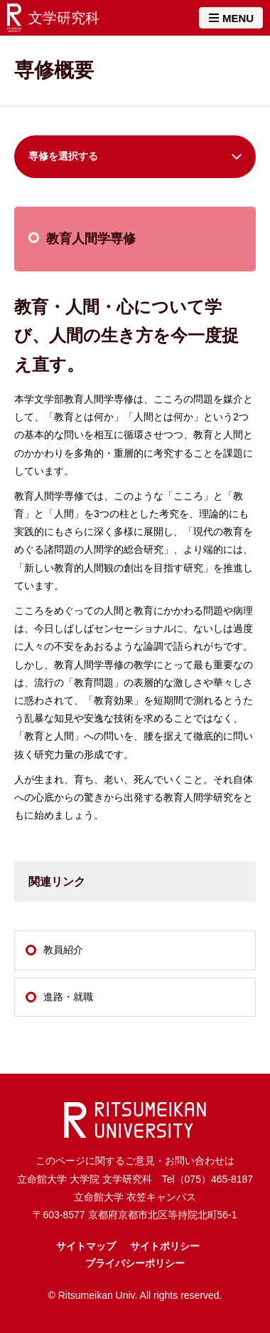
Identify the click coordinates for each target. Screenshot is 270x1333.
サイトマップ (86, 1246)
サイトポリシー (165, 1246)
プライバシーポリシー (135, 1263)
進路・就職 (68, 996)
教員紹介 (63, 949)
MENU (231, 18)
